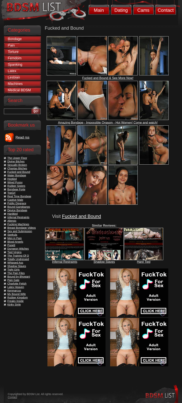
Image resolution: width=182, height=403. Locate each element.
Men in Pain (14, 238)
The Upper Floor (17, 158)
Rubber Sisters (16, 185)
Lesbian (14, 77)
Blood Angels (15, 241)
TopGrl (11, 192)
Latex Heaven (15, 287)
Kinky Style (14, 304)
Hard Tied (143, 261)
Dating (121, 10)
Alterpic (11, 220)
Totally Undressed (18, 259)
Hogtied (12, 178)
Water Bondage (16, 175)
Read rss (22, 137)
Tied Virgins (14, 252)
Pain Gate (13, 280)
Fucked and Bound (81, 216)
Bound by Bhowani (18, 276)
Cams (143, 10)
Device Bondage (17, 210)
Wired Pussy (15, 182)
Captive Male (15, 199)
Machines (15, 84)
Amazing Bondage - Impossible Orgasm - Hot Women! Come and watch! (108, 122)
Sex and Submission (19, 231)
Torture (13, 52)
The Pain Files (16, 273)
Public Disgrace (16, 203)
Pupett (11, 245)
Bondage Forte (16, 189)
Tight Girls (13, 269)
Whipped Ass (15, 262)
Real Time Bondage (19, 196)
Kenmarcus (14, 290)
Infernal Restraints (64, 261)
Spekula (12, 234)
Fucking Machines (18, 224)
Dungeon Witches (18, 248)
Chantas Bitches (17, 168)
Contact (166, 10)
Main (99, 10)
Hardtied (12, 213)
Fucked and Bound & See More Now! (107, 78)
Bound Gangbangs (18, 206)
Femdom (14, 58)
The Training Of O (18, 255)
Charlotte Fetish (17, 283)
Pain (11, 45)
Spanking (15, 64)
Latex (12, 71)
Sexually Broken (17, 165)
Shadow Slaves (104, 261)
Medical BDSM (19, 90)
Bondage (15, 39)
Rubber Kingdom (17, 297)
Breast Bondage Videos (21, 227)
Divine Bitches (16, 161)
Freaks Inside (15, 301)
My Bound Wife (16, 294)
